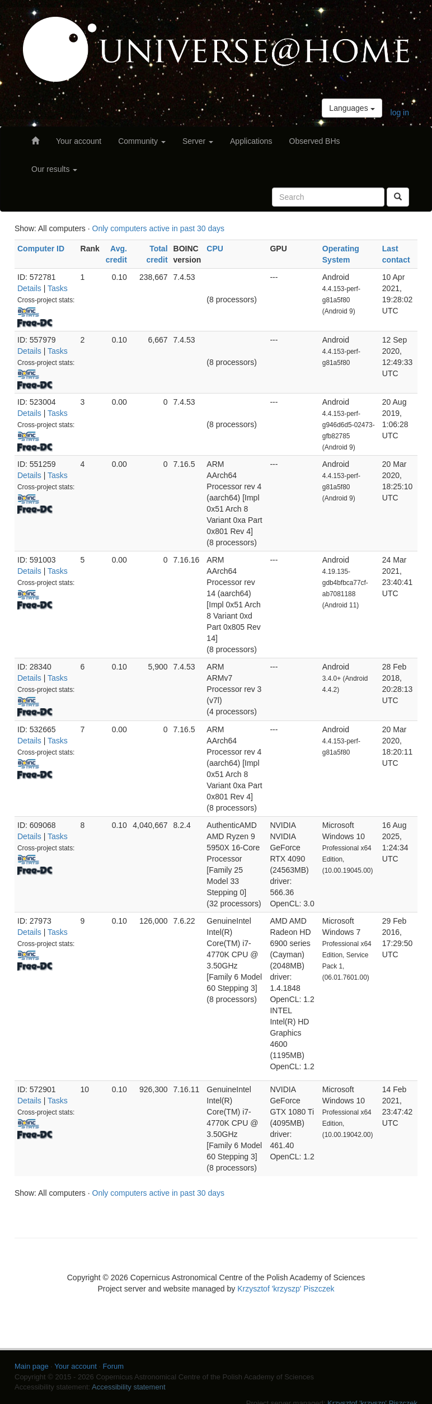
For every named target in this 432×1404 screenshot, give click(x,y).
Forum (113, 1366)
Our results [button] (54, 169)
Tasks (58, 288)
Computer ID (40, 248)
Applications (251, 141)
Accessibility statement (129, 1387)
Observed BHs (314, 141)
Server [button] (197, 141)
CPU (214, 248)
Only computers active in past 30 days (158, 228)
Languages (351, 108)
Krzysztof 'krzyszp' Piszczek (285, 1288)
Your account (78, 141)
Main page (32, 1366)
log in (400, 112)
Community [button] (142, 141)
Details (29, 288)
